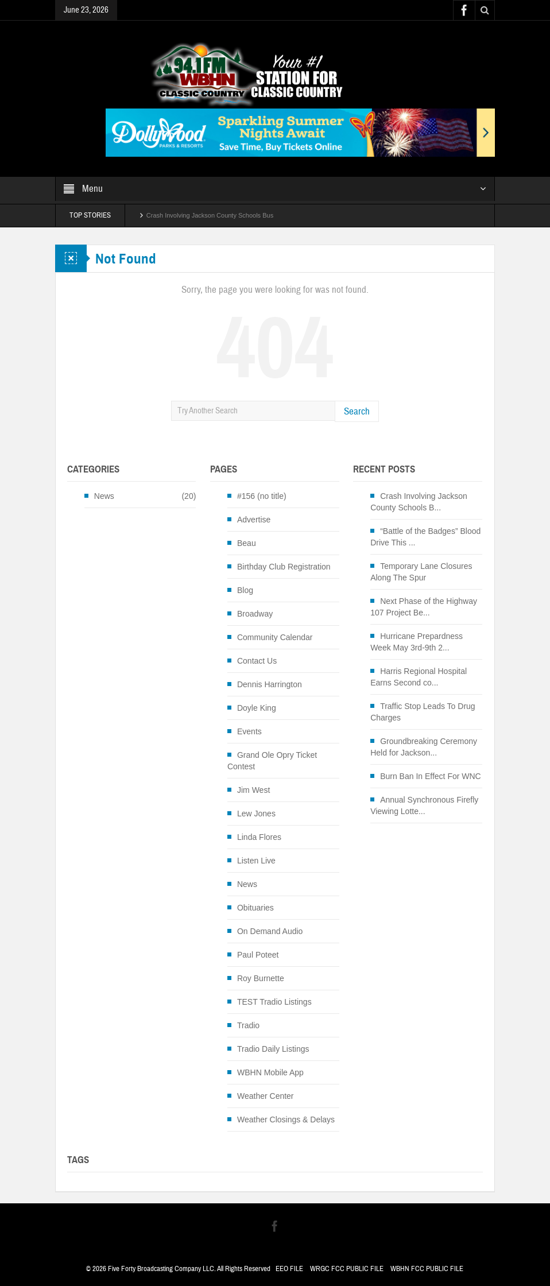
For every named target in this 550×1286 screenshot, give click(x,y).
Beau (246, 543)
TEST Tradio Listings (274, 1001)
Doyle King (256, 707)
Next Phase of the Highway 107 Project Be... (423, 606)
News (104, 496)
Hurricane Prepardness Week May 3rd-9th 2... (416, 642)
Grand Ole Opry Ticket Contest (272, 760)
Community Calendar (275, 637)
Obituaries (255, 907)
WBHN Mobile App (270, 1072)
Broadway (255, 613)
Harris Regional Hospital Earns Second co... (418, 677)
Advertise (253, 519)
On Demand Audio (270, 931)
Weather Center (265, 1096)
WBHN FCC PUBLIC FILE (426, 1268)
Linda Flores (259, 837)
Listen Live (256, 860)
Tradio (248, 1025)
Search (357, 411)
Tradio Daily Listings (273, 1048)
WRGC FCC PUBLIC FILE (347, 1268)
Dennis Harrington (269, 684)
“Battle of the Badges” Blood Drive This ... (425, 536)
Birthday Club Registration (284, 566)
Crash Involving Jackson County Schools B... (418, 501)
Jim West (253, 790)
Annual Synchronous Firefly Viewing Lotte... (424, 805)
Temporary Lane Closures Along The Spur (421, 571)
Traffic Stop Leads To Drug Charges (422, 712)
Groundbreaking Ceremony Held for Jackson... (423, 747)
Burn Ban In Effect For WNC (430, 776)
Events (249, 731)
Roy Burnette (260, 978)
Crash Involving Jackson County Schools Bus (209, 215)
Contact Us (257, 660)
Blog (245, 590)
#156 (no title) (261, 496)
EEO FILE (289, 1268)
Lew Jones (256, 813)
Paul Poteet (257, 954)
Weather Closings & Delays (286, 1119)
